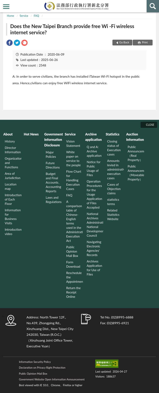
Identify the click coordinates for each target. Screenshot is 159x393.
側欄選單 (6, 6)
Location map (10, 186)
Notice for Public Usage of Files (93, 168)
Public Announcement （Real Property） (136, 153)
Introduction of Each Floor (13, 199)
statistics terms (113, 202)
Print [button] (144, 42)
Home (10, 15)
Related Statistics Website (113, 214)
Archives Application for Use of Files (94, 267)
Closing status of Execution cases (114, 147)
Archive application (93, 136)
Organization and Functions (13, 163)
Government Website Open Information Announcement (51, 379)
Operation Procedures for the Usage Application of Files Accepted (94, 194)
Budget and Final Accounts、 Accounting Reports (53, 182)
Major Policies (51, 154)
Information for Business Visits (13, 216)
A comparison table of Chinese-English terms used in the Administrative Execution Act (74, 221)
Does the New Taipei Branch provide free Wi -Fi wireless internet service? (72, 29)
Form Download (73, 264)
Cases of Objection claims (114, 189)
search (153, 6)
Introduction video (13, 232)
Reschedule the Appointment (74, 277)
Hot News (31, 134)
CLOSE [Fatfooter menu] (150, 124)
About (8, 134)
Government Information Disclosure (53, 139)
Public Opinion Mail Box (72, 251)
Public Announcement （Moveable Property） (136, 172)
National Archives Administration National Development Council (95, 224)
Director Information (13, 150)
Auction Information (135, 136)
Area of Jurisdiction (12, 176)
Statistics (112, 134)
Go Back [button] (124, 42)
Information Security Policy (35, 361)
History (10, 141)
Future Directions (53, 165)
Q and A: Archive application (94, 151)
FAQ (36, 15)
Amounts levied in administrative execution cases (115, 169)
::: (3, 3)
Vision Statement (73, 143)
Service (24, 15)
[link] (9, 43)
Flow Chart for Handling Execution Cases (73, 180)
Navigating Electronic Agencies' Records (94, 248)
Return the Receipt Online (73, 292)
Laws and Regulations (54, 200)
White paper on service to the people (73, 158)
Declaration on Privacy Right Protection (42, 367)
